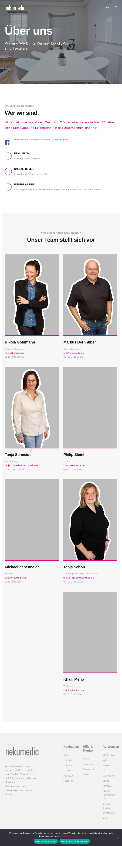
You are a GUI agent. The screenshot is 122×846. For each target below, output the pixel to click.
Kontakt (67, 770)
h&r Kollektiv (108, 755)
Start (65, 755)
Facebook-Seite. (60, 139)
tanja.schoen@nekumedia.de (78, 577)
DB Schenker (108, 775)
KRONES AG (108, 813)
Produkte (67, 760)
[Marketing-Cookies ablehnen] (118, 837)
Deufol (105, 781)
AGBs (85, 759)
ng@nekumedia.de (14, 352)
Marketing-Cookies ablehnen (74, 841)
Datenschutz (89, 769)
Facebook (68, 781)
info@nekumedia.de (15, 577)
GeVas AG (107, 786)
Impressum (68, 775)
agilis (104, 760)
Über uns (67, 765)
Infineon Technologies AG (108, 795)
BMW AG (106, 765)
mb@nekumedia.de (73, 352)
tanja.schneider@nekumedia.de (21, 465)
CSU (104, 770)
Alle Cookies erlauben (45, 841)
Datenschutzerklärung (72, 836)
